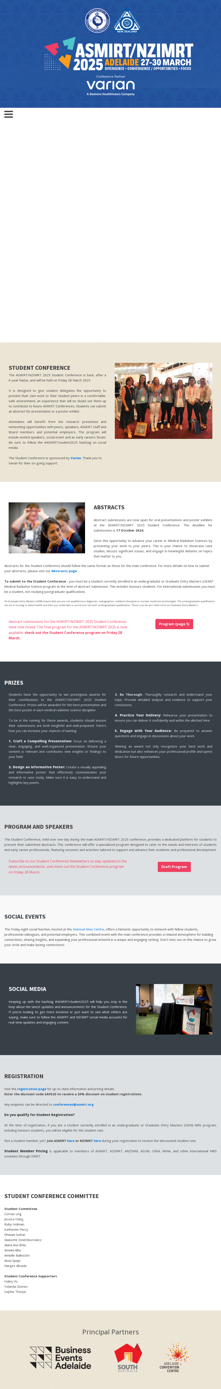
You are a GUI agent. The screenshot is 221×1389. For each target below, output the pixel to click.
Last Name (138, 1202)
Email (142, 1217)
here (70, 919)
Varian (76, 237)
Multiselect (138, 1231)
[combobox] (183, 1231)
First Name (138, 1188)
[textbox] (183, 1231)
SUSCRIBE (199, 1244)
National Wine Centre (88, 708)
